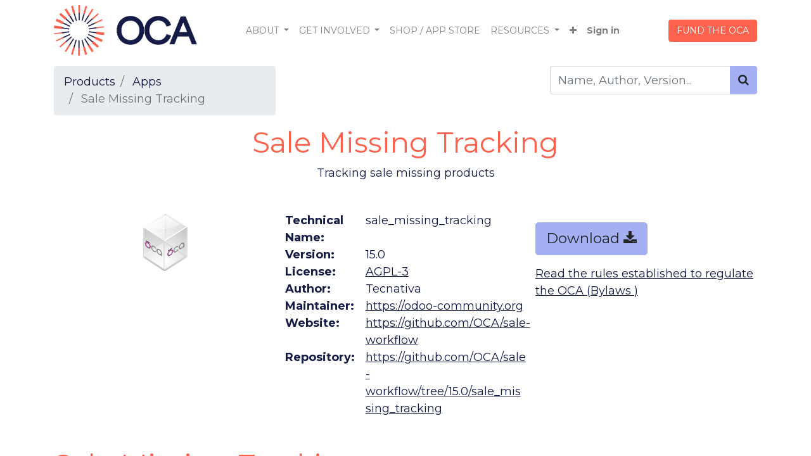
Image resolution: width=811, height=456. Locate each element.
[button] (573, 30)
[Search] (743, 80)
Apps (147, 82)
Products (89, 82)
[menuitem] (435, 30)
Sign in (603, 30)
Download (591, 238)
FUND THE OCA (713, 30)
